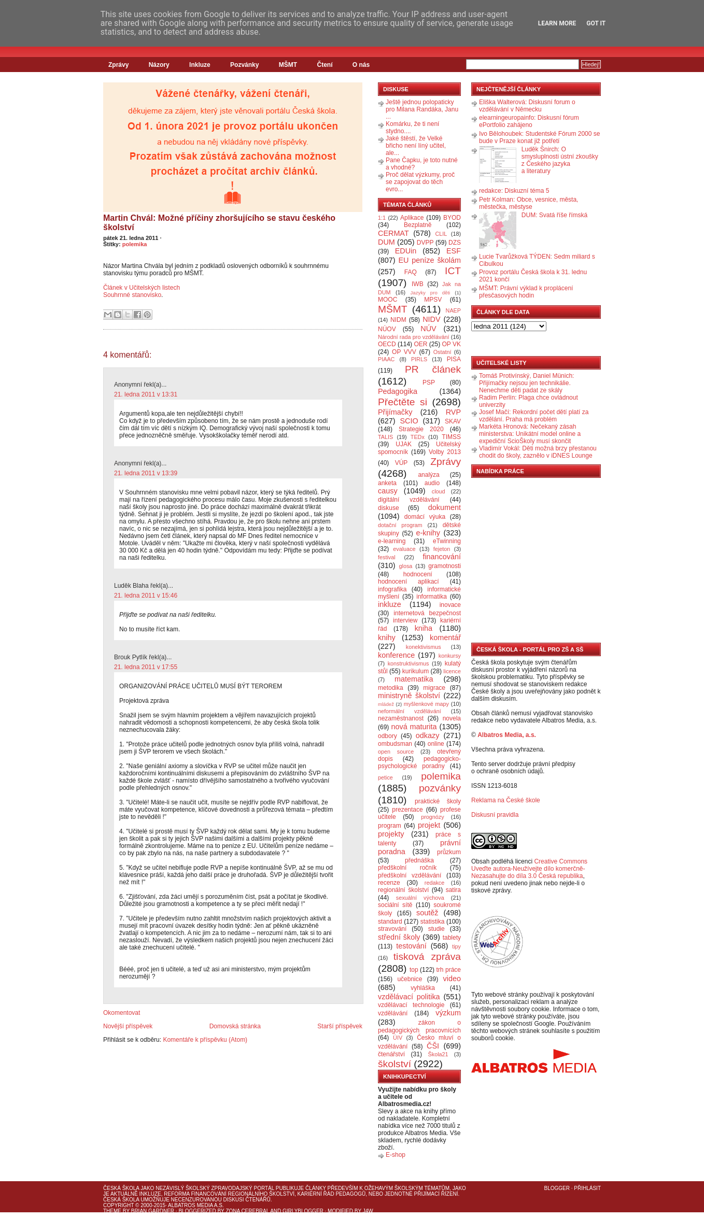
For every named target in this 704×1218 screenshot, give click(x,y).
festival (387, 557)
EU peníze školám (429, 260)
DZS (454, 242)
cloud (438, 491)
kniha (423, 628)
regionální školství (403, 890)
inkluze (389, 604)
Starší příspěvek (339, 1026)
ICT (453, 270)
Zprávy (118, 64)
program (389, 825)
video (452, 978)
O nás (361, 64)
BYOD (452, 217)
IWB (418, 284)
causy (388, 491)
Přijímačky (395, 412)
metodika (390, 687)
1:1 (382, 218)
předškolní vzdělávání (409, 875)
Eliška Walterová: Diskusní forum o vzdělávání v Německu (527, 105)
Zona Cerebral (247, 1211)
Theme (112, 1211)
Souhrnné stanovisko (132, 295)
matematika (414, 679)
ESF (453, 251)
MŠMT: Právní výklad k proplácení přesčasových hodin (526, 292)
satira (453, 890)
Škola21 (438, 1054)
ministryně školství (409, 695)
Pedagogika (397, 391)
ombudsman (395, 743)
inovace (450, 604)
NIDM (398, 319)
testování (411, 946)
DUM (386, 242)
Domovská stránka (235, 1026)
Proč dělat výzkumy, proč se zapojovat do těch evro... (420, 182)
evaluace (404, 549)
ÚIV (397, 1038)
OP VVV (404, 352)
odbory (387, 736)
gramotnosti (444, 566)
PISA (454, 359)
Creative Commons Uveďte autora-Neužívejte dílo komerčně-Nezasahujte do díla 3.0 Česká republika (529, 869)
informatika (431, 596)
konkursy (450, 656)
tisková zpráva (427, 956)
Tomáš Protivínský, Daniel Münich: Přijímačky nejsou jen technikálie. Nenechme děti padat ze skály (526, 383)
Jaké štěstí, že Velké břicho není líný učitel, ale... (416, 146)
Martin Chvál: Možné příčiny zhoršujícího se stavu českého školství (219, 223)
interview (405, 620)
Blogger (557, 1188)
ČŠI (433, 1046)
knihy (387, 637)
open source (396, 751)
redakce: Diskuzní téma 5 (514, 190)
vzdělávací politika (409, 997)
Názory (159, 64)
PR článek (433, 369)
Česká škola (121, 1188)
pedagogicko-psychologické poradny (419, 762)
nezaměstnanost (401, 718)
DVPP (425, 242)
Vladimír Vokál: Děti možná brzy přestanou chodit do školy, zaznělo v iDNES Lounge (538, 452)
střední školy (399, 937)
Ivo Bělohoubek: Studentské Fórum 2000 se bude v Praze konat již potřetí (539, 137)
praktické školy (438, 801)
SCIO (409, 421)
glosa (406, 566)
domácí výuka (424, 516)
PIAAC (386, 359)
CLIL (441, 234)
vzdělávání (392, 1013)
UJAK (404, 444)
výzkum (448, 1013)
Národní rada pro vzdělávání (413, 337)
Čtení (324, 64)
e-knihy (428, 533)
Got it (596, 23)
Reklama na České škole (505, 800)
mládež (386, 704)
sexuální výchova (420, 898)
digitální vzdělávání (409, 499)
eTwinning (447, 541)
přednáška (419, 860)
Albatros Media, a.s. (506, 735)
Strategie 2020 (421, 429)
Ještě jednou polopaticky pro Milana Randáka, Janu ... (422, 109)
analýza (428, 474)
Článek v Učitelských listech (141, 287)
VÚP (401, 462)
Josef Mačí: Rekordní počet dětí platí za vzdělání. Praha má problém (533, 415)
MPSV (433, 299)
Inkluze (199, 64)
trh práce (449, 969)
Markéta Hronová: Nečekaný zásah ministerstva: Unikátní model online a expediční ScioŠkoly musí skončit (530, 434)
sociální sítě (395, 905)
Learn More (557, 23)
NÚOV (387, 329)
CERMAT (393, 233)
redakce (434, 883)
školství (394, 1063)
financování (442, 557)
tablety (452, 937)
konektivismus (423, 647)
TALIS (385, 437)
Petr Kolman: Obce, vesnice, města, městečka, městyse (528, 203)
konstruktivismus (408, 663)
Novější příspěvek (127, 1026)
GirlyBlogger (303, 1211)
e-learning (391, 541)
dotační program (400, 525)
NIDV (431, 319)
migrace (434, 687)
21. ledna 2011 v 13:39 (145, 473)
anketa (387, 483)
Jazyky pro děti (430, 292)
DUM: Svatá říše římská (554, 215)
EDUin (406, 251)
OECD (387, 344)
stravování (392, 928)
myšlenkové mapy (426, 704)
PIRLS (419, 359)
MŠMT (288, 64)
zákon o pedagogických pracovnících (419, 1026)
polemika (134, 244)
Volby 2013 (445, 452)
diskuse (388, 508)
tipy (456, 946)
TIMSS (451, 437)
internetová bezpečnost (427, 613)
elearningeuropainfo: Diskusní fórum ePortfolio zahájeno (529, 121)
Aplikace (412, 217)
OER (420, 344)
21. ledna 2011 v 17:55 (145, 667)
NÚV (428, 328)
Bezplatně (417, 225)
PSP (429, 382)
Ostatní (442, 352)
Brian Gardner (152, 1211)
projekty (391, 834)
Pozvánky (244, 64)
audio (432, 483)
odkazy (428, 735)
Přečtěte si (402, 401)
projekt (429, 825)
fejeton (441, 549)
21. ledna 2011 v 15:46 (145, 595)
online (436, 743)
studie (436, 928)
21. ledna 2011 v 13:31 (145, 394)
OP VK (451, 344)
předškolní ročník (407, 867)
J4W (368, 1211)
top (414, 969)
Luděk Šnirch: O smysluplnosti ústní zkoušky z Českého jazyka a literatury (560, 160)
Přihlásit (587, 1188)
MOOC (387, 299)
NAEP (453, 310)
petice (385, 777)
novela (452, 718)
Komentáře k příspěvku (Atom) (205, 1039)
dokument (444, 507)
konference (396, 655)
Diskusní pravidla (494, 814)
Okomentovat (121, 1012)
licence (452, 671)
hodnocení (417, 574)
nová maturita (414, 727)
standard (390, 921)
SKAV (453, 421)
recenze (389, 882)
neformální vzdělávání (409, 711)
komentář (445, 637)
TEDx (418, 437)
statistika (432, 921)
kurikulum (415, 671)
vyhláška (423, 988)
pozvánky (440, 788)
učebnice (409, 979)
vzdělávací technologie (411, 1005)
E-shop (395, 1154)
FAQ (410, 272)
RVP (453, 412)
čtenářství (391, 1054)
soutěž (427, 913)
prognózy (432, 817)
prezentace (407, 809)
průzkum (449, 852)
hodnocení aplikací (408, 581)
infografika (392, 589)
